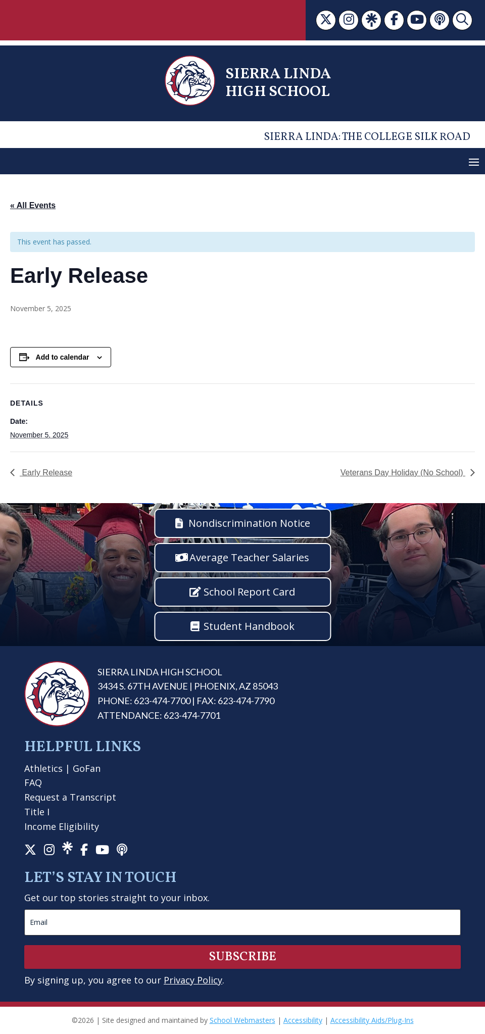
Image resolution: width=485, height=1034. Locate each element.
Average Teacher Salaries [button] (249, 557)
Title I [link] (37, 812)
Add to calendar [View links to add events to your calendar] (62, 357)
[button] (474, 162)
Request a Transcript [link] (70, 797)
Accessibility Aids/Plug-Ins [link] (372, 1020)
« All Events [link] (33, 205)
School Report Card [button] (249, 592)
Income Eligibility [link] (61, 826)
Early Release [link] (46, 472)
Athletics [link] (43, 768)
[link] (326, 20)
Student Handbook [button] (249, 626)
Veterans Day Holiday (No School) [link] (403, 472)
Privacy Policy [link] (193, 980)
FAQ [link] (33, 782)
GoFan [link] (87, 768)
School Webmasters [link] (242, 1020)
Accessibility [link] (302, 1020)
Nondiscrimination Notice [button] (249, 523)
